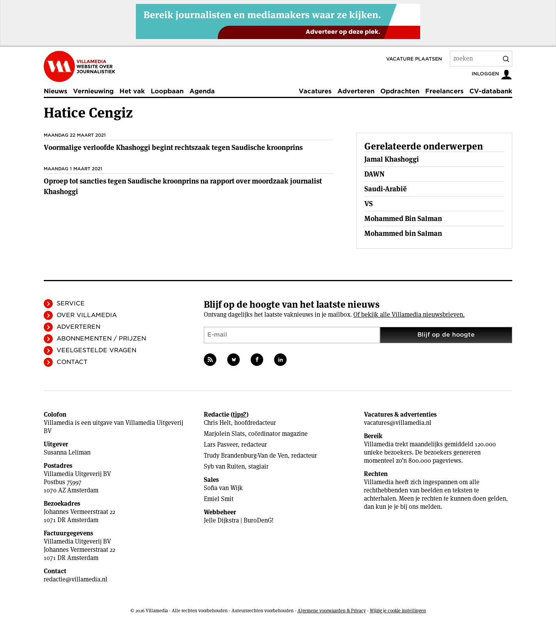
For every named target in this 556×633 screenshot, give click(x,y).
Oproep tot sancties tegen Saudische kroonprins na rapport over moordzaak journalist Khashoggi (183, 186)
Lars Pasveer (221, 444)
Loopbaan (167, 91)
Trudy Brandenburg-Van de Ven (246, 455)
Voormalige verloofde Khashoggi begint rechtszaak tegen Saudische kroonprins (173, 147)
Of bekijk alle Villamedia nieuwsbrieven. (409, 314)
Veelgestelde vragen (96, 350)
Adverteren (355, 91)
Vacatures (315, 91)
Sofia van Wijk (223, 488)
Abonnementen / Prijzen (101, 338)
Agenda (202, 91)
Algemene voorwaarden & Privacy (332, 610)
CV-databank (490, 91)
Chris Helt (217, 423)
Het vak (132, 91)
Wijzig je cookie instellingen (398, 610)
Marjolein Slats (224, 434)
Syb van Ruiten (224, 466)
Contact (72, 362)
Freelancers (444, 91)
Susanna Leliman (67, 452)
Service (71, 303)
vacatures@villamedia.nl (397, 423)
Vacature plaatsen (414, 59)
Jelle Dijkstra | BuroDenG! (239, 520)
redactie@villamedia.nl (75, 579)
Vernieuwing (93, 91)
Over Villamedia (87, 315)
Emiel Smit (218, 499)
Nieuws (55, 91)
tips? (239, 414)
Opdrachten (399, 91)
